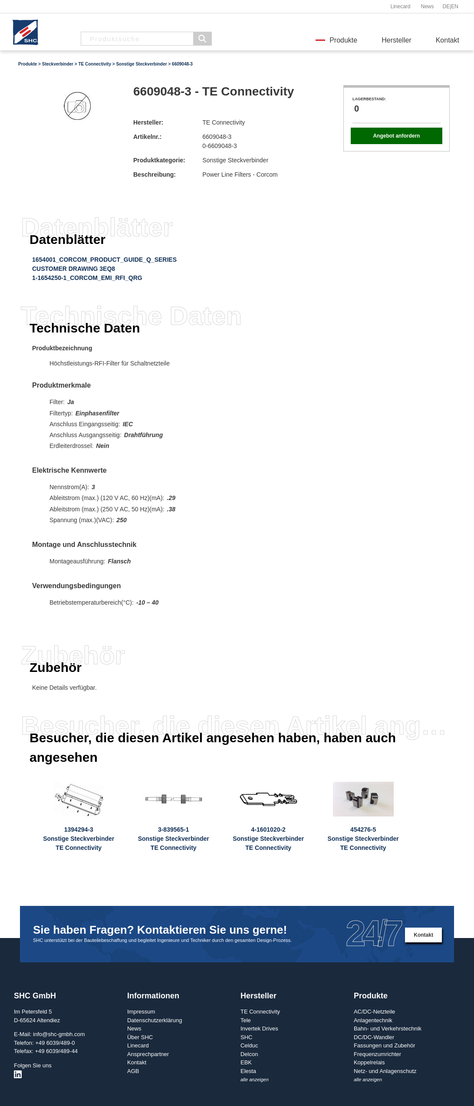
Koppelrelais (369, 1062)
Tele (245, 1020)
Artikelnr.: (147, 136)
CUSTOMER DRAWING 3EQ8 (73, 268)
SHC (246, 1037)
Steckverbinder (57, 64)
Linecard (400, 6)
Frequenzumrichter (377, 1054)
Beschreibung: (154, 174)
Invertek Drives (259, 1028)
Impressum (141, 1011)
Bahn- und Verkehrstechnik (387, 1028)
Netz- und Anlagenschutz (385, 1071)
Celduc (249, 1045)
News (427, 6)
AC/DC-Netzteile (374, 1011)
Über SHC (140, 1037)
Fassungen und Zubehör (384, 1045)
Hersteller (396, 40)
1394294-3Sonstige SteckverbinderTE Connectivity (78, 838)
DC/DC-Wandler (374, 1037)
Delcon (249, 1054)
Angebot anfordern (396, 136)
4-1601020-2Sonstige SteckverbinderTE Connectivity (268, 838)
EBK (246, 1062)
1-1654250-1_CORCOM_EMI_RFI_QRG (87, 277)
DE (446, 6)
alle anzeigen (254, 1079)
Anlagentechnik (373, 1020)
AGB (133, 1071)
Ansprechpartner (148, 1054)
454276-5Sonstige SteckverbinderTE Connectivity (363, 838)
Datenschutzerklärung (154, 1020)
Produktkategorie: (159, 160)
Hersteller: (148, 122)
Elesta (248, 1071)
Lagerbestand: (369, 99)
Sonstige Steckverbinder (141, 64)
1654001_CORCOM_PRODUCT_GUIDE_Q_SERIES (104, 259)
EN (454, 6)
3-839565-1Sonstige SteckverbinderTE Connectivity (173, 838)
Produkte (343, 40)
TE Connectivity (94, 64)
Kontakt (447, 40)
